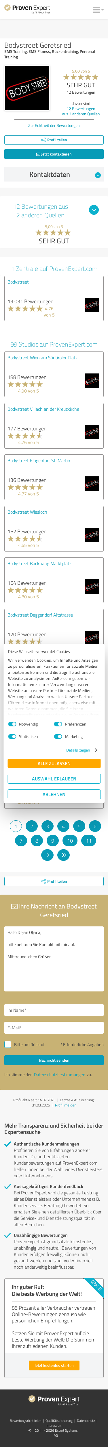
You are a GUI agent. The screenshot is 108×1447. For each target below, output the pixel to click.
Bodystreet (18, 282)
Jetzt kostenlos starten (54, 1365)
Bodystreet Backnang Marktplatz (39, 563)
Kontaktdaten (65, 174)
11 (89, 840)
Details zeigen (78, 750)
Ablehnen (54, 794)
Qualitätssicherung (59, 1420)
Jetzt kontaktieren (54, 154)
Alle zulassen (54, 763)
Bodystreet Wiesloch (27, 512)
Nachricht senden (54, 1060)
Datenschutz (86, 1420)
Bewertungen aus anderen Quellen (81, 111)
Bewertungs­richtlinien (25, 1420)
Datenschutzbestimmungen (59, 1075)
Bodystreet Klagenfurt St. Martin (38, 460)
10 (70, 840)
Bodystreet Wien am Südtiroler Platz (42, 357)
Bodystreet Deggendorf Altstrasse (40, 615)
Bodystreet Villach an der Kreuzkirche (43, 409)
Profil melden (65, 1105)
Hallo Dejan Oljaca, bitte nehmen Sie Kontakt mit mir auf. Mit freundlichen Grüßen (54, 958)
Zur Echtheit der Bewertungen (54, 125)
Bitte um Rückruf (29, 1044)
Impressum (54, 1425)
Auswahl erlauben (54, 778)
